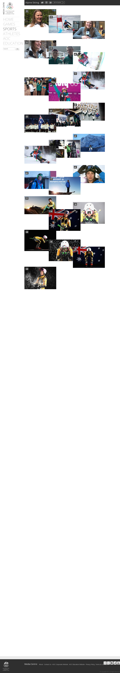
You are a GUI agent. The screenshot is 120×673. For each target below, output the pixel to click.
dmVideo (46, 2)
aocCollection (42, 2)
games (9, 24)
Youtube (118, 663)
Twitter (115, 663)
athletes (11, 33)
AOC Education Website (77, 664)
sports (9, 28)
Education (13, 43)
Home (8, 19)
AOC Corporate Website (60, 664)
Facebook (105, 663)
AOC (6, 38)
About (41, 664)
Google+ (108, 663)
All (67, 2)
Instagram (111, 663)
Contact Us (47, 664)
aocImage (50, 2)
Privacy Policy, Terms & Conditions (97, 664)
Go (17, 49)
